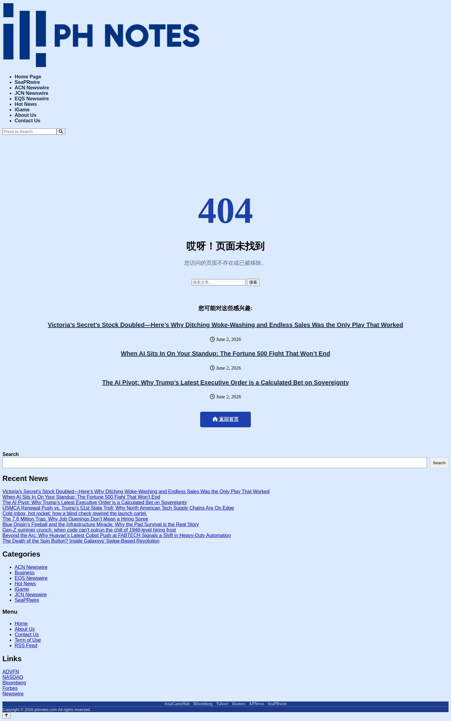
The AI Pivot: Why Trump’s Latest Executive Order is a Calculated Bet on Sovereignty (225, 382)
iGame (22, 109)
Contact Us (27, 120)
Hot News (26, 104)
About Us (25, 115)
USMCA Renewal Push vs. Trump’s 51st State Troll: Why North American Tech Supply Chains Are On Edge (118, 508)
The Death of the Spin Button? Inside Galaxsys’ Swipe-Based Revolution (80, 540)
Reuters (238, 703)
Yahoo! (222, 703)
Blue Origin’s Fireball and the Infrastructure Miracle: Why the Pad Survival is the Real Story (100, 524)
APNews (256, 703)
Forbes (10, 688)
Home (21, 623)
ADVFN (10, 671)
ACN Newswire (32, 87)
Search (10, 454)
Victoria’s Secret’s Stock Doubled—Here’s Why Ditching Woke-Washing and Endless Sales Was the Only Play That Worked (225, 324)
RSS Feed (26, 645)
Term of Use (28, 640)
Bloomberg (14, 682)
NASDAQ (12, 677)
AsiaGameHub (176, 703)
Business (24, 572)
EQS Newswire (32, 98)
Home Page (28, 76)
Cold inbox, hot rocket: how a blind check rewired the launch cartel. (74, 513)
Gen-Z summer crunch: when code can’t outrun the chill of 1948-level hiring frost (89, 530)
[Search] (60, 131)
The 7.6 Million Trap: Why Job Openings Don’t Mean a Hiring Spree (75, 519)
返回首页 (225, 419)
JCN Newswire (31, 93)
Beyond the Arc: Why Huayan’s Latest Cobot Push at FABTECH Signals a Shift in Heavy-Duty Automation (116, 535)
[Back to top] (6, 715)
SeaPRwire (27, 82)
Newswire (12, 693)
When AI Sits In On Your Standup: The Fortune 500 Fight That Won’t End (225, 353)
